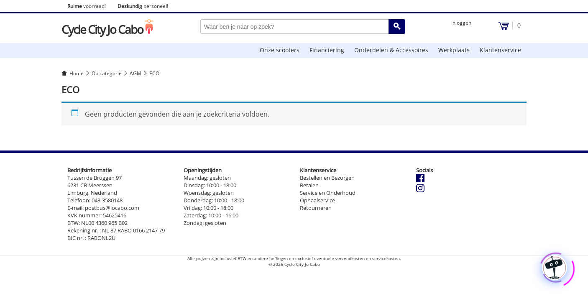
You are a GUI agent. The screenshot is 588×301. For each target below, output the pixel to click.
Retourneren (316, 208)
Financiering (326, 50)
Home (76, 73)
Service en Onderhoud (327, 192)
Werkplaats (454, 50)
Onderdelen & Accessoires (391, 50)
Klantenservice (500, 50)
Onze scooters (279, 50)
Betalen (309, 185)
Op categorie (107, 73)
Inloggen (461, 22)
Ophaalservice (317, 200)
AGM (135, 73)
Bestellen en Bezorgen (327, 177)
